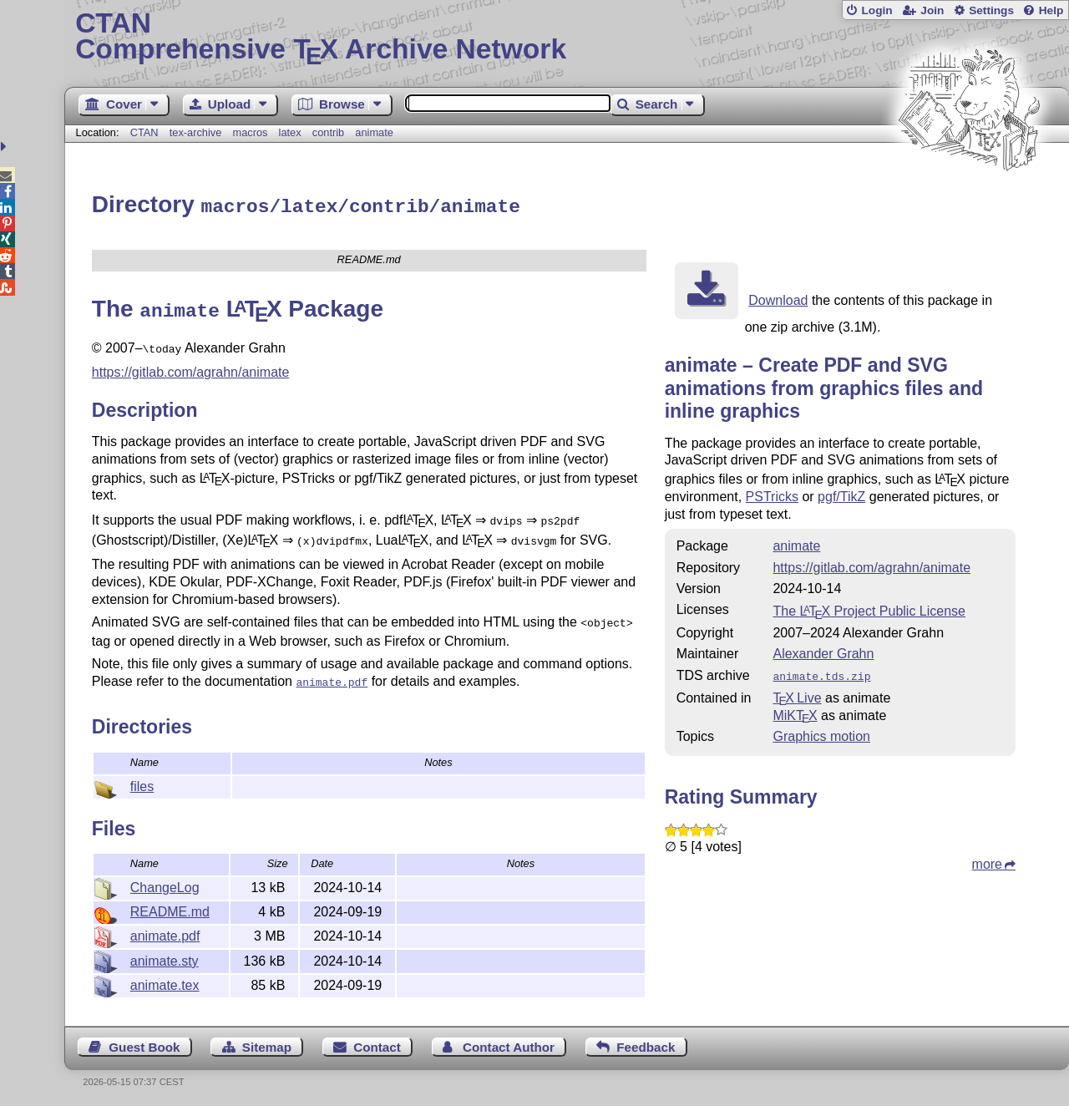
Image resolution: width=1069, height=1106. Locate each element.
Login (876, 10)
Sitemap (266, 1045)
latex (290, 132)
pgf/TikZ (841, 494)
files (142, 784)
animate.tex (165, 983)
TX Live (797, 694)
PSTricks (772, 494)
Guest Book (144, 1045)
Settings (991, 10)
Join (932, 10)
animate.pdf (165, 933)
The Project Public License (869, 608)
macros (249, 132)
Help (1051, 10)
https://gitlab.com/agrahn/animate (191, 365)
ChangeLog (165, 885)
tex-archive (196, 132)
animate (374, 132)
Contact (377, 1045)
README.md (170, 909)
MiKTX (795, 711)
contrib (328, 132)
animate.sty (164, 958)
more (987, 860)
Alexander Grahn (823, 651)
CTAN (144, 132)
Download (778, 298)
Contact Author (509, 1045)
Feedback (645, 1045)
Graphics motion (821, 732)
